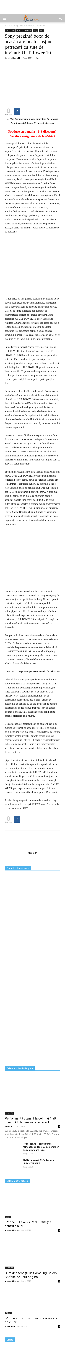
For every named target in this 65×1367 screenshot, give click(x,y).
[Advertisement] (33, 9)
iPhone (8, 1322)
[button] (60, 18)
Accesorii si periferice (23, 30)
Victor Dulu (10, 1335)
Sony (35, 30)
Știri (41, 30)
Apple (8, 1226)
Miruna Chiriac (12, 1239)
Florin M (16, 58)
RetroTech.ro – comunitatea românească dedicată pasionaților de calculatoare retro (41, 1156)
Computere (10, 30)
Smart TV (9, 1122)
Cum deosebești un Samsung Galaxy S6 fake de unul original (31, 1284)
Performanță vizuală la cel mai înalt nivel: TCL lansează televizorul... (30, 1129)
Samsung (9, 1277)
